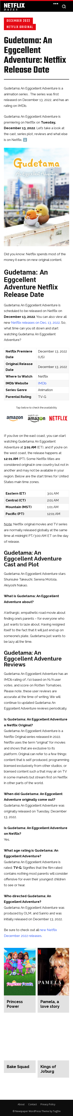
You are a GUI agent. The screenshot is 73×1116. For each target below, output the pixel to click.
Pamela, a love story (50, 1004)
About (21, 1104)
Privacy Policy (47, 1104)
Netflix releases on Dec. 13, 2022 (35, 323)
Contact (32, 1104)
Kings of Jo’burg (48, 1069)
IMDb (42, 383)
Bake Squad (18, 1066)
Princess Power (15, 1004)
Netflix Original (20, 27)
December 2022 (18, 21)
